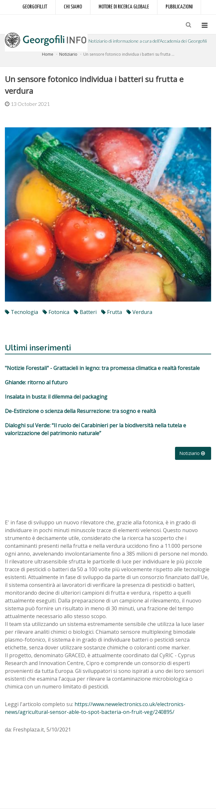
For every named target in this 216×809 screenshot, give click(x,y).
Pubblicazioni (179, 7)
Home (47, 54)
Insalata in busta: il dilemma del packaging (56, 396)
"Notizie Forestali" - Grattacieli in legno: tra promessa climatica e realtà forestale (102, 368)
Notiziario (68, 54)
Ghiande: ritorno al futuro (36, 382)
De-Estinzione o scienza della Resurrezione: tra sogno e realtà (80, 411)
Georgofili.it (34, 7)
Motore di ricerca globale (124, 7)
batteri (85, 312)
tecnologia (21, 312)
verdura (139, 312)
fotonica (56, 312)
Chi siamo (73, 7)
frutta (111, 312)
